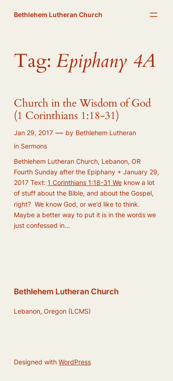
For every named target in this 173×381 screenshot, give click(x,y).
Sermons (34, 146)
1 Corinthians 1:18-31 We (85, 182)
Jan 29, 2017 (33, 133)
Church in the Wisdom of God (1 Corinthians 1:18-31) (82, 109)
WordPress (75, 362)
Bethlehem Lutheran (106, 133)
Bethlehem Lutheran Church (58, 14)
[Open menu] (153, 14)
